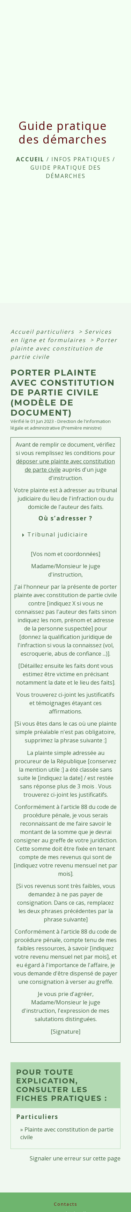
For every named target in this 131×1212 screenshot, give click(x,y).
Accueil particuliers (43, 331)
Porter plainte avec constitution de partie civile (63, 348)
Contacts (66, 1204)
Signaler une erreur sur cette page (75, 1158)
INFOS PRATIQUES (80, 159)
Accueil (30, 159)
